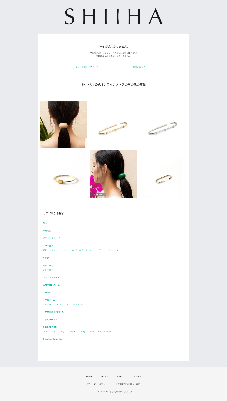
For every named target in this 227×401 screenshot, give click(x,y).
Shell (92, 331)
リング (46, 258)
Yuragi (82, 331)
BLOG (119, 376)
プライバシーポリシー (97, 384)
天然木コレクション (52, 285)
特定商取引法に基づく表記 (128, 384)
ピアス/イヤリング (51, 238)
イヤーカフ (48, 246)
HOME (89, 376)
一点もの (47, 231)
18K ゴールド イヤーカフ (55, 250)
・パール (47, 292)
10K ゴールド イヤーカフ (82, 250)
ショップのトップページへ (88, 67)
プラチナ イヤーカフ (108, 250)
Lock (53, 331)
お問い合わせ (139, 67)
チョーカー (48, 270)
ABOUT (104, 376)
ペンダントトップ (51, 277)
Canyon (71, 331)
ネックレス (48, 265)
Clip (45, 331)
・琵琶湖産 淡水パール (53, 312)
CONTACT (136, 376)
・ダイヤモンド (50, 319)
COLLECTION (50, 327)
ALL (45, 223)
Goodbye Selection (53, 339)
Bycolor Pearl (105, 331)
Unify (61, 331)
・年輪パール (49, 300)
